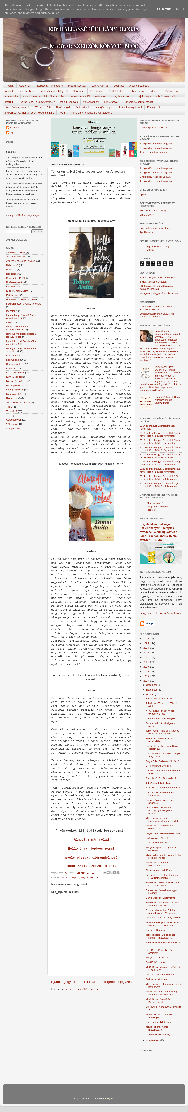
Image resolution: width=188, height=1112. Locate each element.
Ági (11, 132)
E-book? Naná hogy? (17, 291)
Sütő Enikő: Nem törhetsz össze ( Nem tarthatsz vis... (164, 904)
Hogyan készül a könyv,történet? (37, 101)
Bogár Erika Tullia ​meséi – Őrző (163, 833)
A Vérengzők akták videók (153, 127)
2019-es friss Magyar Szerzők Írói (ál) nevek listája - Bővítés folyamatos (160, 441)
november (152, 689)
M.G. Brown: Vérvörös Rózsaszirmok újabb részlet (162, 819)
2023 (146, 652)
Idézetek (155, 91)
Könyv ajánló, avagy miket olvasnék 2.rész (160, 712)
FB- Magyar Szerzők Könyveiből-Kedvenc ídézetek (157, 287)
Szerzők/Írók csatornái (17, 107)
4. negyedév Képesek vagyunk (156, 152)
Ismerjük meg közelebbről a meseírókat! (156, 96)
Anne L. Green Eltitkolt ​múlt (160, 974)
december (152, 685)
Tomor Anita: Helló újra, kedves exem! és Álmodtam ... (162, 732)
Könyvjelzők (154, 107)
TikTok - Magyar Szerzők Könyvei (157, 277)
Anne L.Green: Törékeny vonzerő (163, 917)
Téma (38, 107)
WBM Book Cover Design (153, 210)
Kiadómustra (138, 91)
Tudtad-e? (100, 96)
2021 (146, 662)
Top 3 (62, 112)
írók (63, 877)
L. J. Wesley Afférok (156, 842)
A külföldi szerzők (139, 85)
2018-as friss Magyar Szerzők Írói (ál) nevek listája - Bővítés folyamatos (160, 434)
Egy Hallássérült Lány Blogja (24, 215)
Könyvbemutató (120, 96)
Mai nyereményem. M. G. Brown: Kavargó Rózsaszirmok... (163, 924)
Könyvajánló (72, 877)
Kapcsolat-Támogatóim (50, 85)
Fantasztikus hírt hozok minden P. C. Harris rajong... (162, 876)
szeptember (153, 1040)
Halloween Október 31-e (159, 698)
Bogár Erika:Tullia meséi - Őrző (162, 761)
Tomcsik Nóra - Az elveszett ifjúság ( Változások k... (160, 936)
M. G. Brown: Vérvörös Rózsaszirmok (158, 1001)
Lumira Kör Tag (100, 85)
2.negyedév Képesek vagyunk (156, 172)
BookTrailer (11, 96)
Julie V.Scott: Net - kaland (159, 783)
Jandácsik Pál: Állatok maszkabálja (157, 1028)
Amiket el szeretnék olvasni (20, 91)
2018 (146, 676)
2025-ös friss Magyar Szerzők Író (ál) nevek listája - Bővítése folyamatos (159, 485)
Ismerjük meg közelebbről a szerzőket (44, 96)
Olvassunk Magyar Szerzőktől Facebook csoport (156, 308)
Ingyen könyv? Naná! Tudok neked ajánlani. (29, 112)
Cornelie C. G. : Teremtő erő (161, 778)
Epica (143, 194)
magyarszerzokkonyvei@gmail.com (160, 613)
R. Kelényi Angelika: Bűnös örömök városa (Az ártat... (161, 911)
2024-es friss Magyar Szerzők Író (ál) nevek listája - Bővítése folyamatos (159, 477)
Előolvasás (79, 91)
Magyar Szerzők (77, 85)
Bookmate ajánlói (80, 96)
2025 (146, 643)
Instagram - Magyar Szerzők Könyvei (159, 293)
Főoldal (10, 85)
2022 (146, 657)
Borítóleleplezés (117, 91)
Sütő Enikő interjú (155, 962)
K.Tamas (14, 127)
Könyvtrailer (96, 91)
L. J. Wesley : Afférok (157, 838)
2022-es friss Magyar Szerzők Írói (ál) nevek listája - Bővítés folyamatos (160, 463)
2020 (146, 666)
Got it (180, 9)
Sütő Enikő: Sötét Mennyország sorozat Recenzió (163, 884)
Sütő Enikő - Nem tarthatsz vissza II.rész (160, 827)
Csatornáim (25, 85)
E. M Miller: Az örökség (158, 1034)
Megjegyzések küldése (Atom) (81, 989)
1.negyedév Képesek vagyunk (156, 143)
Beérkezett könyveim (157, 979)
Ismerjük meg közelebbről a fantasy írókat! (118, 107)
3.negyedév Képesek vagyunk (156, 148)
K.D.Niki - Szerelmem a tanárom (163, 787)
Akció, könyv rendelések (159, 870)
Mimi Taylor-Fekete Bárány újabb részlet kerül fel (163, 856)
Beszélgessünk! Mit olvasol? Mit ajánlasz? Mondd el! (157, 315)
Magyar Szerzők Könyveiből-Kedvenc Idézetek (158, 506)
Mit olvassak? (111, 101)
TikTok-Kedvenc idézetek (153, 281)
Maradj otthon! (91, 101)
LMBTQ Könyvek (15, 372)
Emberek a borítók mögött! (139, 101)
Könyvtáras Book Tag (157, 957)
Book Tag (119, 85)
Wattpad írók (83, 107)
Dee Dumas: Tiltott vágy (158, 1022)
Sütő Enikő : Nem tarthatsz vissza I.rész (160, 864)
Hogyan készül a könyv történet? (23, 303)
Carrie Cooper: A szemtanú (160, 897)
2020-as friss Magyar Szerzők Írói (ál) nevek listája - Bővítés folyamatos (160, 449)
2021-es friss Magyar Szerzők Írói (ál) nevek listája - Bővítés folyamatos (160, 456)
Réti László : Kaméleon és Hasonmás (160, 794)
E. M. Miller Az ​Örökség (158, 765)
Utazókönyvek (13, 419)
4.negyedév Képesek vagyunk (156, 181)
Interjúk (9, 101)
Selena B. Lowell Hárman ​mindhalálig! (160, 740)
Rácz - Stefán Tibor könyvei (160, 718)
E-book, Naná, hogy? (58, 107)
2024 (146, 648)
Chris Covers (147, 214)
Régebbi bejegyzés (117, 982)
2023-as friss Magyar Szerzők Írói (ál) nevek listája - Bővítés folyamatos (160, 470)
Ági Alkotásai (146, 232)
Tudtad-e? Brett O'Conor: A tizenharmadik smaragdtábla (167, 400)
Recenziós (12, 398)
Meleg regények (69, 101)
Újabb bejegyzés (63, 982)
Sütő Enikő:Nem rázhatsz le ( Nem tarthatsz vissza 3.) (161, 993)
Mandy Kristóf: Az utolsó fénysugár (159, 1016)
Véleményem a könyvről (54, 91)
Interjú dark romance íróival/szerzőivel (91, 112)
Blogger (109, 1098)
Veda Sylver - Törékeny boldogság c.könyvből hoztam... (159, 810)
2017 (146, 680)
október (150, 694)
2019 (146, 671)
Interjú (9, 322)
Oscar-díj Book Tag (156, 930)
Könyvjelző (12, 368)
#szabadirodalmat (15, 252)
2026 (146, 638)
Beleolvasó (171, 91)
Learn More (164, 9)
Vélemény (11, 424)
